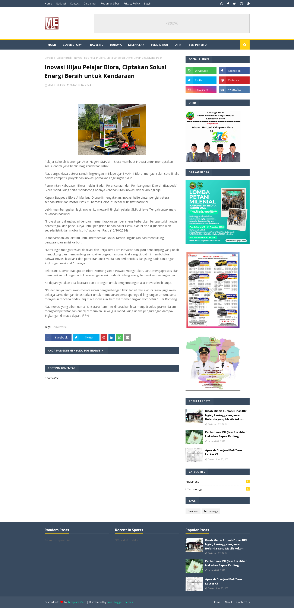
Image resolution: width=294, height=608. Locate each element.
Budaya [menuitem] (116, 45)
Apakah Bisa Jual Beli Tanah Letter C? (224, 452)
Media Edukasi (56, 85)
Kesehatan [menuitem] (136, 45)
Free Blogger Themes (120, 602)
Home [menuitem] (52, 45)
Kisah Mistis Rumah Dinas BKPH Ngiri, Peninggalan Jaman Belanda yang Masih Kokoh (227, 415)
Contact (74, 3)
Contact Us (243, 602)
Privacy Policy (132, 3)
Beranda (50, 58)
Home (48, 3)
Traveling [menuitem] (96, 45)
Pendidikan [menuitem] (159, 45)
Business (218, 481)
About (228, 602)
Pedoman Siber (110, 3)
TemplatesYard (77, 602)
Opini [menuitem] (178, 45)
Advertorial (64, 58)
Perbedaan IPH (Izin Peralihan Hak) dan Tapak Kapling (226, 434)
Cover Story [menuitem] (72, 45)
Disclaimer (90, 3)
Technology (218, 489)
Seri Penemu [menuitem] (198, 45)
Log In (147, 3)
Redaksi (61, 3)
